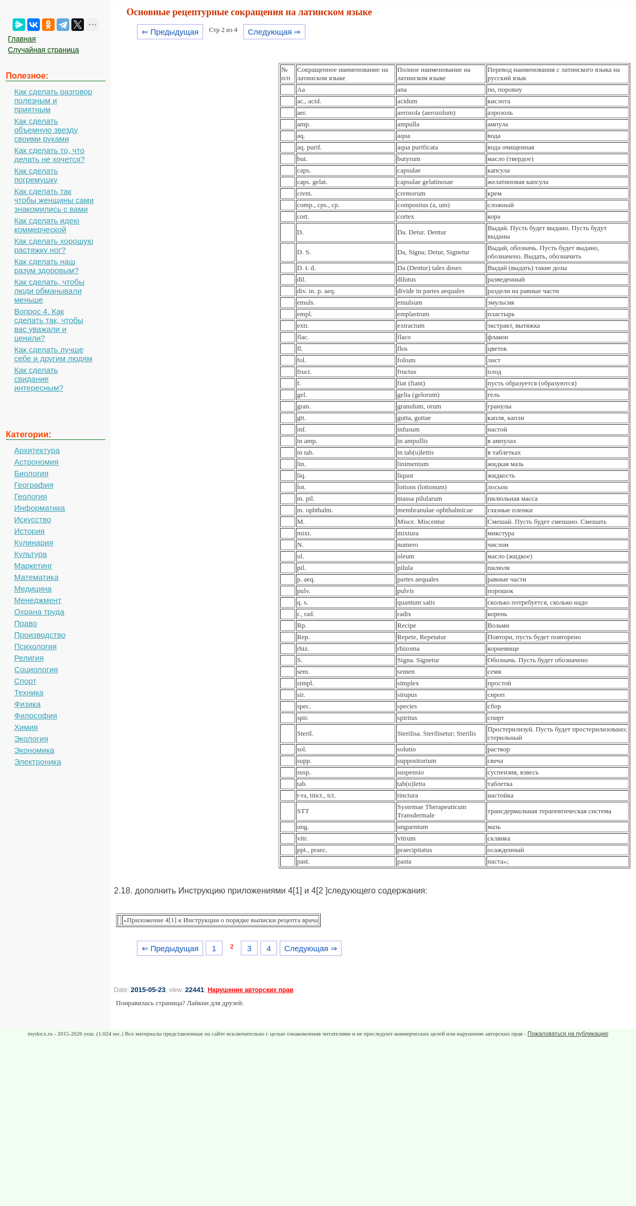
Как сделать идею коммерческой (46, 225)
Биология (31, 473)
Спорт (25, 680)
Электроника (37, 761)
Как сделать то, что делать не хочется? (49, 155)
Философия (35, 715)
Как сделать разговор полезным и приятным (53, 100)
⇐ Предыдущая (170, 31)
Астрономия (36, 461)
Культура (30, 554)
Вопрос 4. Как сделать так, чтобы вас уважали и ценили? (48, 324)
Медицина (32, 588)
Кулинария (34, 542)
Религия (29, 657)
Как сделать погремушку (36, 175)
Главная (22, 39)
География (34, 484)
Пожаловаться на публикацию (567, 1033)
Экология (31, 738)
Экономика (34, 750)
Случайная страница (43, 50)
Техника (29, 692)
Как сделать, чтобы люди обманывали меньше (49, 290)
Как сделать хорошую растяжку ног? (53, 245)
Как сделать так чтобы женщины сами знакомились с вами (54, 200)
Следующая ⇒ (274, 31)
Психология (35, 646)
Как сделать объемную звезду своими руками (46, 129)
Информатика (39, 507)
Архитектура (37, 450)
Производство (40, 634)
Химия (26, 727)
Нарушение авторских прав (250, 990)
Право (25, 623)
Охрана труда (39, 611)
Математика (36, 577)
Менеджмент (37, 600)
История (29, 530)
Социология (36, 669)
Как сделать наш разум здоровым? (46, 266)
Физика (27, 703)
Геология (30, 496)
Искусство (32, 519)
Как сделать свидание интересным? (38, 378)
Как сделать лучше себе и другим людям (53, 354)
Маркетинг (33, 565)
